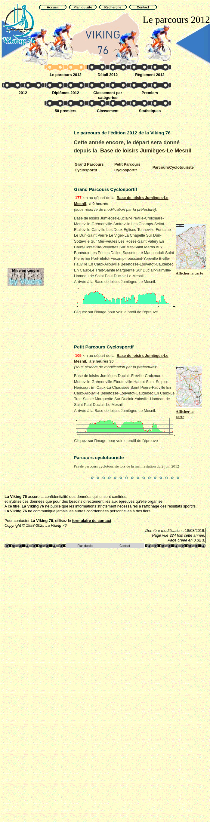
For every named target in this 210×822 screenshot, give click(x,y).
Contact (124, 545)
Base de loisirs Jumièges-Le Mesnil (145, 151)
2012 (23, 92)
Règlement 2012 (149, 74)
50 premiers (65, 111)
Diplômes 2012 (65, 92)
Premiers (150, 92)
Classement (108, 111)
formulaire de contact (91, 520)
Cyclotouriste (173, 167)
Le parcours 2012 (65, 74)
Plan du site (85, 545)
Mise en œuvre (25, 270)
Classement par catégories (107, 95)
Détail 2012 (108, 74)
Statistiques (150, 111)
